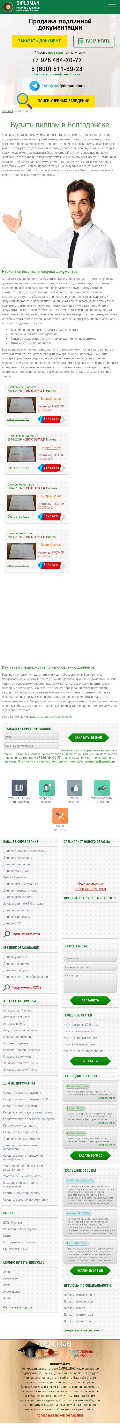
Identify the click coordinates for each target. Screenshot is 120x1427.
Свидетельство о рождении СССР (25, 1099)
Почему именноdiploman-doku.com (90, 886)
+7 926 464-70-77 (57, 60)
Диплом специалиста (17, 858)
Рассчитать (98, 41)
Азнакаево (10, 1278)
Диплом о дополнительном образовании (21, 1147)
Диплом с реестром (16, 917)
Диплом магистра (15, 871)
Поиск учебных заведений (63, 101)
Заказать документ (39, 41)
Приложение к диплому (19, 1126)
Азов (6, 1285)
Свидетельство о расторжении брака (29, 1119)
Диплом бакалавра (16, 864)
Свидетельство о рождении (22, 1093)
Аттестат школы (14, 1024)
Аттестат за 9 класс (16, 1017)
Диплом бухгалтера (77, 1325)
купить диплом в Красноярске (51, 717)
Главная (7, 111)
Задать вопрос (90, 1159)
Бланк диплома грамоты (20, 1132)
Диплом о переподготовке (21, 1139)
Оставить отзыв (90, 1274)
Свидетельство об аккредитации (25, 1200)
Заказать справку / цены (20, 1070)
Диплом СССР (12, 923)
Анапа (7, 1298)
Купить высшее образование (83, 1055)
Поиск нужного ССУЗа (26, 988)
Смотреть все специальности (83, 1334)
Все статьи (90, 1065)
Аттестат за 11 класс (17, 1011)
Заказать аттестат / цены (20, 1063)
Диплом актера (74, 1312)
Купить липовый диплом (80, 1042)
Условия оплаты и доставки (101, 800)
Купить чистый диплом (79, 1048)
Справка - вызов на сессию (21, 1050)
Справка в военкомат (18, 1057)
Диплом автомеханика (79, 1299)
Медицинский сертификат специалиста (21, 1184)
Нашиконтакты (60, 828)
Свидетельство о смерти (20, 1106)
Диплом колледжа (16, 970)
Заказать (51, 418)
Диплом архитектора (78, 1318)
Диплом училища (15, 957)
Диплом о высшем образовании (25, 851)
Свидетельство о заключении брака (28, 1112)
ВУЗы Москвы (12, 1223)
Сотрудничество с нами (19, 1242)
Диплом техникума (16, 964)
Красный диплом (14, 877)
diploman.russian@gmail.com (95, 762)
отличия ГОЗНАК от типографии (19, 800)
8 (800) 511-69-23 (57, 69)
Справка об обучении (17, 1037)
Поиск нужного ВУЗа (26, 934)
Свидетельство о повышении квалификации (23, 1157)
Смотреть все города (17, 1307)
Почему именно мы (16, 1249)
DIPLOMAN (54, 1348)
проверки (55, 53)
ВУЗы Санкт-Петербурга (19, 1229)
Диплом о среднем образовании (25, 977)
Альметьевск (12, 1292)
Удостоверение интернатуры (23, 1176)
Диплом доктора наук (18, 897)
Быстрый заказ (51, 399)
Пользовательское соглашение (60, 1419)
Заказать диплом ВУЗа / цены (23, 904)
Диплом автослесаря (78, 1305)
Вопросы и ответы (46, 800)
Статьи (7, 1236)
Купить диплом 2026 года (81, 1028)
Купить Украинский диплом (21, 1193)
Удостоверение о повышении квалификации (23, 1168)
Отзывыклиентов (73, 800)
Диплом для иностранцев (20, 884)
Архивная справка (15, 1043)
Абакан (8, 1272)
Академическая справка (20, 1030)
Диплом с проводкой (17, 910)
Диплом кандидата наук (20, 891)
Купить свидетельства (79, 1035)
